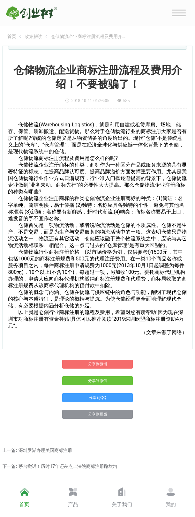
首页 (11, 36)
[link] (11, 36)
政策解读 (33, 36)
